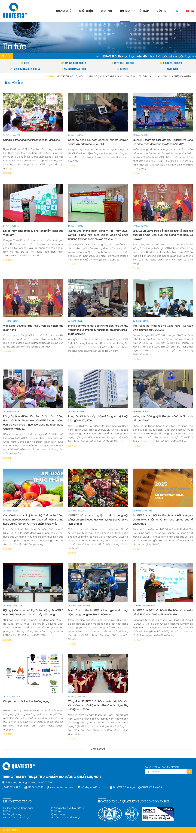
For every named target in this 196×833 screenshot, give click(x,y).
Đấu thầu (131, 76)
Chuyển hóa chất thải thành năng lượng (26, 701)
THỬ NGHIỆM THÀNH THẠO (73, 69)
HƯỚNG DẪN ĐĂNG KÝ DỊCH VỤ (25, 69)
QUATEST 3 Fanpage (124, 787)
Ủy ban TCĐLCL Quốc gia (17, 817)
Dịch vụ (106, 11)
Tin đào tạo (146, 76)
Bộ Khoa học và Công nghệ (18, 807)
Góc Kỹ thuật (65, 76)
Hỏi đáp (143, 11)
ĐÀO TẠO (122, 69)
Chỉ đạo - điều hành (111, 76)
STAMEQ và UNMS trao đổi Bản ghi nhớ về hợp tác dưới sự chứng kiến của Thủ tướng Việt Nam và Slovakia (163, 234)
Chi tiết (7, 172)
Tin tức (125, 11)
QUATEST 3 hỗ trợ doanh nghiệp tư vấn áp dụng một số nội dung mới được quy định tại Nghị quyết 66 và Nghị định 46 (98, 519)
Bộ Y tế (7, 810)
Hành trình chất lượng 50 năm (173, 76)
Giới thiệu (86, 11)
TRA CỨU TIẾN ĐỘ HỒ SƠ (73, 63)
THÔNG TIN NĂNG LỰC (171, 63)
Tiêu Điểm (49, 76)
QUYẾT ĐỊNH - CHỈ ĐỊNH (122, 63)
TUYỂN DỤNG (171, 69)
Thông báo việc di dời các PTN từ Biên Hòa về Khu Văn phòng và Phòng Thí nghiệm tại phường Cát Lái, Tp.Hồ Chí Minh (98, 329)
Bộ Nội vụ (56, 810)
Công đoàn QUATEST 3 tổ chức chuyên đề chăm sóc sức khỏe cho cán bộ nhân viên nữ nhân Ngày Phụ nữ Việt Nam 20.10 (98, 705)
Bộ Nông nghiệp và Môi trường (67, 807)
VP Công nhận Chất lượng (65, 817)
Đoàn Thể (91, 76)
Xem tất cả (98, 749)
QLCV (25, 63)
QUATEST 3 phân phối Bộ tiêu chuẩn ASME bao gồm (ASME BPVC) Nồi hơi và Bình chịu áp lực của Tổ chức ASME (163, 519)
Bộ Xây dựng (58, 814)
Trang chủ (63, 11)
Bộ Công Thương (12, 814)
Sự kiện (79, 76)
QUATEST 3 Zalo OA (151, 787)
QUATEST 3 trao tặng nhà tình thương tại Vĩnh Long (31, 139)
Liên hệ (161, 11)
